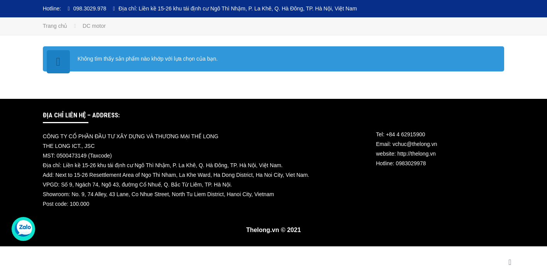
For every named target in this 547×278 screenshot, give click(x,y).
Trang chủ (55, 26)
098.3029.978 (90, 8)
